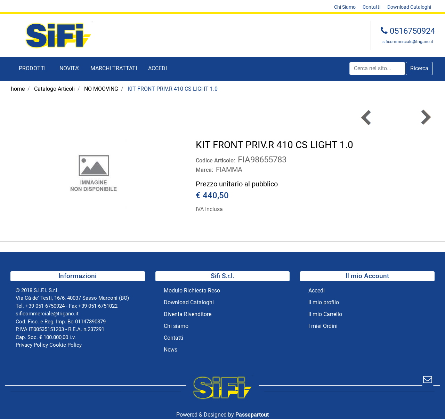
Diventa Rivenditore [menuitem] (187, 314)
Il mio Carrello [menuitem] (325, 314)
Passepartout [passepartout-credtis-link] (252, 414)
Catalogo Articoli (54, 89)
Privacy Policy (32, 345)
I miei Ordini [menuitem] (323, 326)
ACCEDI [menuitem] (157, 68)
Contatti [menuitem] (371, 7)
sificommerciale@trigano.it (407, 41)
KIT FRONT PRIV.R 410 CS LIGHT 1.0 (173, 89)
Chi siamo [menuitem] (176, 326)
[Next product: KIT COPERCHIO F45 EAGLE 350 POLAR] (425, 117)
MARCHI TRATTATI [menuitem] (113, 68)
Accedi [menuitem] (316, 290)
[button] (419, 68)
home (18, 89)
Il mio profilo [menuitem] (323, 302)
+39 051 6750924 (45, 306)
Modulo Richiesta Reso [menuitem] (192, 290)
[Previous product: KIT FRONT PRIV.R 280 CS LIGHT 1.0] (366, 117)
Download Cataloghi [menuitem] (409, 7)
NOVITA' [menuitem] (69, 68)
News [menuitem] (170, 349)
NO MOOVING (101, 89)
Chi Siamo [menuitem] (345, 7)
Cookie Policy (65, 345)
